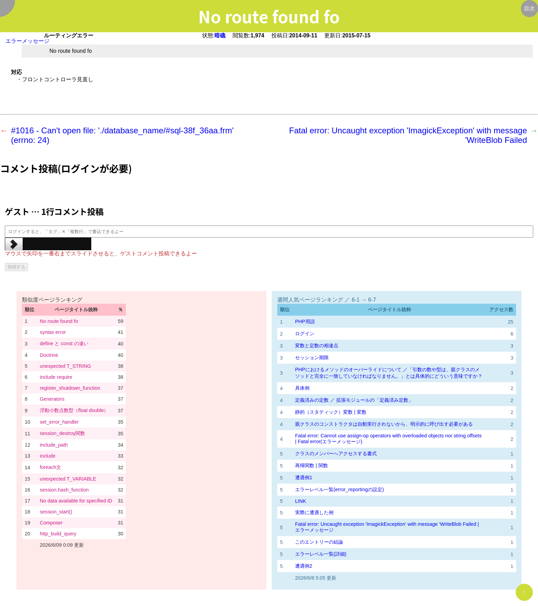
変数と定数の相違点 (316, 345)
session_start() (56, 511)
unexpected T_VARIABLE (68, 479)
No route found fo (59, 321)
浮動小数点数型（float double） (74, 410)
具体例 (302, 388)
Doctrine (49, 355)
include (48, 456)
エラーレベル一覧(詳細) (321, 554)
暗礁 (219, 35)
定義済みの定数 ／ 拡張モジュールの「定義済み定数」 (354, 400)
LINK (300, 501)
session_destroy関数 (62, 433)
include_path (54, 445)
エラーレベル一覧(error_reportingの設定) (339, 489)
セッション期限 (312, 357)
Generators (52, 399)
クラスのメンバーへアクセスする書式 (336, 453)
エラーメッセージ (27, 41)
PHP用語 (305, 321)
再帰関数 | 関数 (311, 465)
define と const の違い (64, 343)
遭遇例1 (303, 477)
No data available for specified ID (76, 501)
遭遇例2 (303, 566)
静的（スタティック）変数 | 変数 (330, 412)
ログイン (304, 333)
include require (56, 377)
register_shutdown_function (70, 388)
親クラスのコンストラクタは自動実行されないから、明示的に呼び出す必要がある (384, 424)
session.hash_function (64, 490)
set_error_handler (59, 422)
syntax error (53, 332)
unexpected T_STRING (65, 366)
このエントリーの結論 (319, 542)
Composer (51, 522)
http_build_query (58, 533)
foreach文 (50, 467)
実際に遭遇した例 (314, 512)
